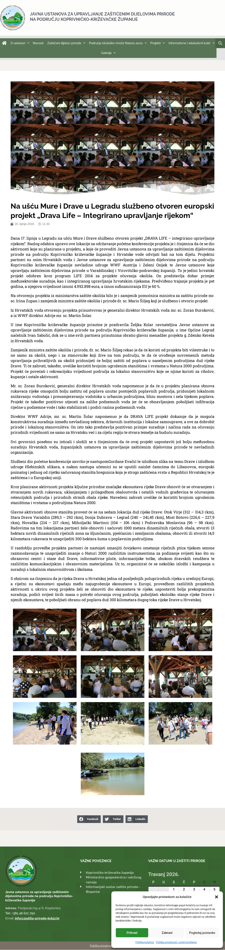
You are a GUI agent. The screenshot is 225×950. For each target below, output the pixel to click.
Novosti (38, 43)
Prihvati (132, 933)
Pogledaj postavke (202, 933)
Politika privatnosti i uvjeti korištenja (176, 942)
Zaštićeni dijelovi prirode (66, 43)
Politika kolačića (145, 942)
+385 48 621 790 (23, 913)
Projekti (157, 43)
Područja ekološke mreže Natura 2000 (118, 43)
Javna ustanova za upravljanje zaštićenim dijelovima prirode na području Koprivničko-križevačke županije (102, 16)
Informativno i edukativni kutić (192, 43)
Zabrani (167, 933)
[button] (216, 897)
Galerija (108, 53)
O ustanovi (20, 43)
